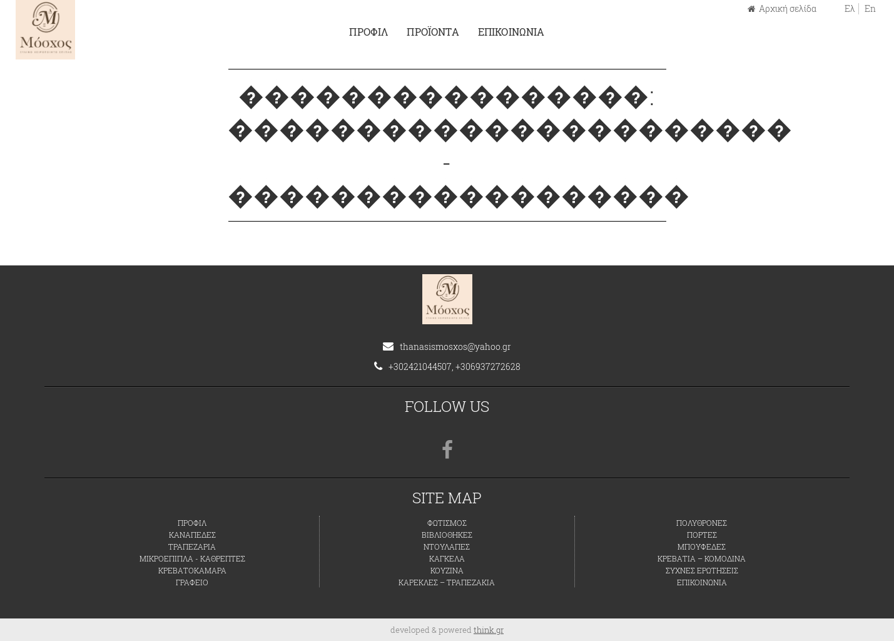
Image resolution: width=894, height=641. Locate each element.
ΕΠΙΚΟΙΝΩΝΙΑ (511, 31)
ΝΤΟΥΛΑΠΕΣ (447, 546)
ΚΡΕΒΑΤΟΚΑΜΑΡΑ (192, 570)
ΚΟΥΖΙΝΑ (447, 570)
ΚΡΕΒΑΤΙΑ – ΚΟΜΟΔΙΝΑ (702, 558)
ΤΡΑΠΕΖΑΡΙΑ (192, 546)
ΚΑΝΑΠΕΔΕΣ (192, 535)
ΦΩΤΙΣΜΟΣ (447, 523)
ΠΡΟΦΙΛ (368, 31)
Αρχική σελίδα (782, 8)
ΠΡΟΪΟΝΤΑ (433, 31)
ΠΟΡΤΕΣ (702, 535)
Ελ (850, 8)
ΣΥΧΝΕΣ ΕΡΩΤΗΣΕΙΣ (702, 570)
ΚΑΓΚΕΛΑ (447, 558)
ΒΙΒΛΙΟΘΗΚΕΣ (447, 535)
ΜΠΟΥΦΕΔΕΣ (702, 546)
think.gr (489, 630)
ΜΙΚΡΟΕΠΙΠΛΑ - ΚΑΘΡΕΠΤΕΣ (192, 558)
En (870, 8)
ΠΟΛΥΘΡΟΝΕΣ (701, 523)
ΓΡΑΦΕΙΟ (192, 582)
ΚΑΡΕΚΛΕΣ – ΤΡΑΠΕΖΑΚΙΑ (447, 582)
